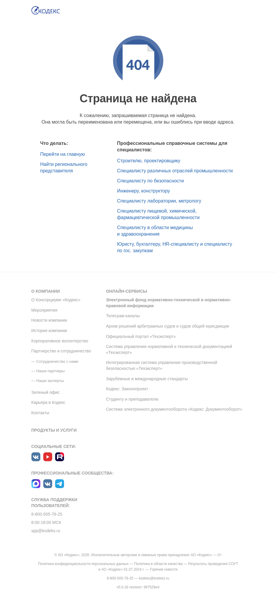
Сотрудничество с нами (57, 361)
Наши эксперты (50, 380)
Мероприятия (44, 310)
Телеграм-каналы (123, 315)
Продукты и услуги (54, 430)
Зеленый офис (45, 392)
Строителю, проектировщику (149, 160)
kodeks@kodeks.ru (154, 578)
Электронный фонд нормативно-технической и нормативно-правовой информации (168, 302)
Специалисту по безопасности (150, 180)
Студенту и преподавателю (132, 399)
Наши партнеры (50, 371)
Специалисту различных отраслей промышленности (175, 170)
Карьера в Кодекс (48, 402)
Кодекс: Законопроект (127, 388)
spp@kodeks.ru (45, 530)
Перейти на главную (62, 154)
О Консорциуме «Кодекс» (56, 299)
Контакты (40, 412)
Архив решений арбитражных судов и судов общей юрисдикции (167, 326)
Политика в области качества (158, 564)
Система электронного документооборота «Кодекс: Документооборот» (174, 409)
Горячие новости (164, 569)
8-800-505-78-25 (46, 514)
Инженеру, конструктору (143, 190)
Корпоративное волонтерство (59, 341)
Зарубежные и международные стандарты (147, 378)
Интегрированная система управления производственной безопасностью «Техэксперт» (161, 365)
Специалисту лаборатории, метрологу (159, 200)
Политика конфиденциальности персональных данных (83, 564)
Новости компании (49, 320)
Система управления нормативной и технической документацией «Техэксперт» (169, 349)
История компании (49, 330)
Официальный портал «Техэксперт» (141, 336)
